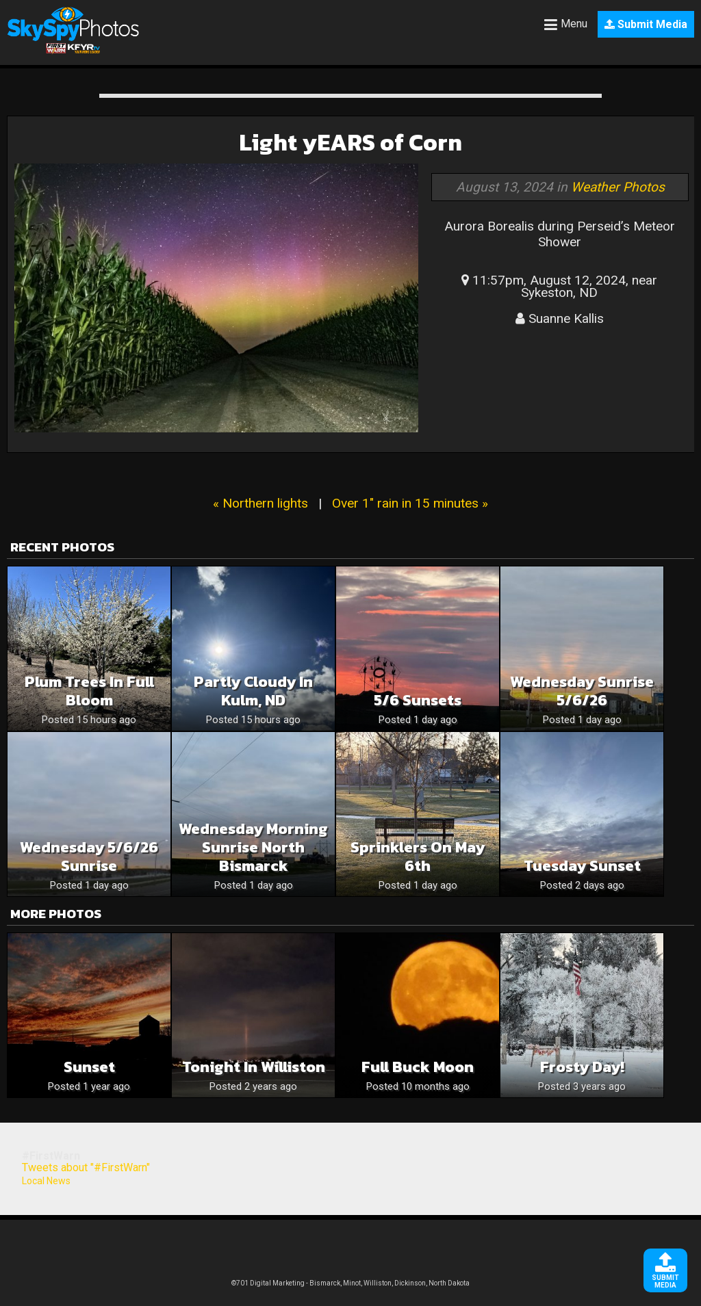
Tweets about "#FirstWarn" (86, 1167)
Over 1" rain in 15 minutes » (410, 503)
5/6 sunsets (417, 700)
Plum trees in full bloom (89, 690)
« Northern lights (260, 503)
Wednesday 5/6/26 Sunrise (89, 856)
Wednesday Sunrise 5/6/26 (582, 690)
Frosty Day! (582, 1067)
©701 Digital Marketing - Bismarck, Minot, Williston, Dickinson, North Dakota (350, 1283)
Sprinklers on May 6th (417, 856)
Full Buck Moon (417, 1067)
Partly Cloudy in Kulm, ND (253, 690)
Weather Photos (618, 187)
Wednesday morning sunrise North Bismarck (253, 847)
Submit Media (645, 24)
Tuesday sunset (582, 866)
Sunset (89, 1067)
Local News (46, 1180)
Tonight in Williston (253, 1067)
